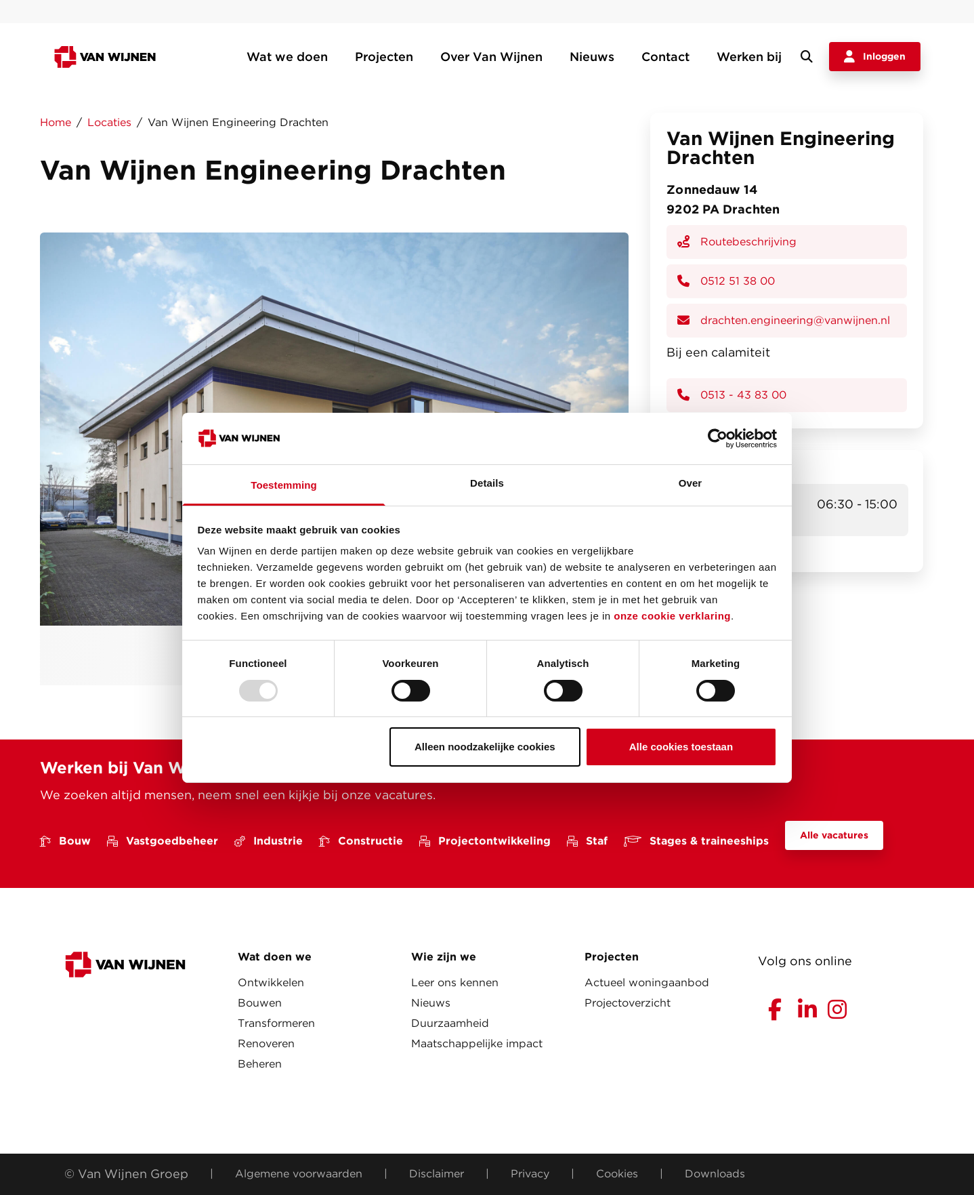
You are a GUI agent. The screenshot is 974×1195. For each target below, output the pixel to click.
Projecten (384, 56)
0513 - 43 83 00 (731, 394)
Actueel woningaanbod (647, 982)
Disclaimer (436, 1173)
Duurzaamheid (450, 1023)
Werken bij (749, 56)
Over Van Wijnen (491, 56)
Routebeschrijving (737, 241)
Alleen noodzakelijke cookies (485, 746)
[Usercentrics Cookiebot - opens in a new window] (717, 438)
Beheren (260, 1063)
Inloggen (875, 57)
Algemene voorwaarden (298, 1173)
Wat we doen (287, 56)
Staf (587, 840)
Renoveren (266, 1043)
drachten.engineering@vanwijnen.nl (783, 320)
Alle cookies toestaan (681, 746)
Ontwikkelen (271, 982)
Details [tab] (487, 483)
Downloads (715, 1173)
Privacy (530, 1173)
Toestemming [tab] (284, 485)
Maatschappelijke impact (477, 1043)
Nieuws (592, 56)
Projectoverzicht (628, 1002)
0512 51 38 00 (726, 281)
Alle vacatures (834, 835)
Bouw (65, 840)
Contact (665, 56)
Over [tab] (690, 483)
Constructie (361, 840)
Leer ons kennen (455, 982)
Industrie (268, 840)
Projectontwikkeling (485, 840)
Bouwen (260, 1002)
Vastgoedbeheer (162, 840)
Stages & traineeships (696, 840)
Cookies (617, 1173)
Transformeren (276, 1023)
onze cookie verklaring (672, 616)
